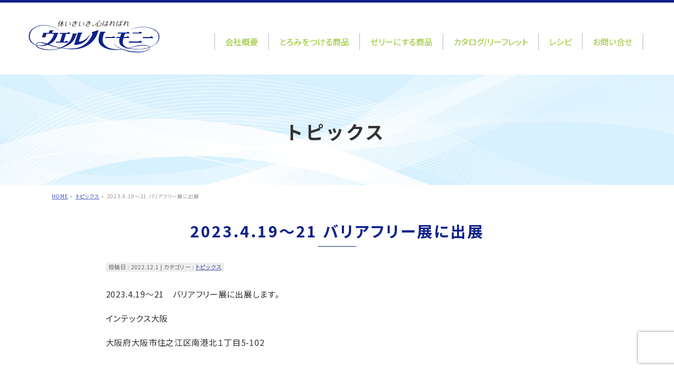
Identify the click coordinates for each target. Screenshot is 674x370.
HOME (60, 196)
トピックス (88, 196)
